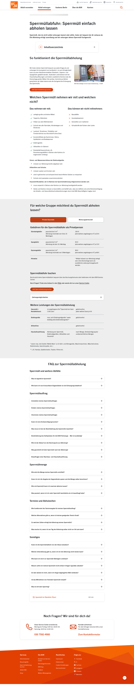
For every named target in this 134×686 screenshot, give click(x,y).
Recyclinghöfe (24, 664)
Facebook (78, 661)
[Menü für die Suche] (121, 8)
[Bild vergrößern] (102, 80)
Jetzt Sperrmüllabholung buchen (41, 90)
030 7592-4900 (43, 636)
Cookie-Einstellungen (62, 667)
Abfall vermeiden (27, 8)
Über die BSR (77, 8)
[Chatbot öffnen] (124, 678)
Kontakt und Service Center (44, 661)
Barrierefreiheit (60, 670)
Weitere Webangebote (44, 675)
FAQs (59, 284)
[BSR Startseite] (14, 5)
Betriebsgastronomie (44, 666)
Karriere (90, 8)
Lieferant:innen (37, 2)
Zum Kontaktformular (89, 636)
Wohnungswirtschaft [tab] (86, 220)
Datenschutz (59, 664)
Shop (21, 675)
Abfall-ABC (23, 672)
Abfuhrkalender (24, 661)
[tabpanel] (67, 289)
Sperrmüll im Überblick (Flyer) (44, 598)
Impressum (59, 661)
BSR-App (40, 669)
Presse (44, 2)
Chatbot (40, 672)
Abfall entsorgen (44, 8)
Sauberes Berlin (61, 8)
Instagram (78, 670)
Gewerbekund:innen (25, 2)
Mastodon (78, 676)
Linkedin (77, 673)
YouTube (77, 667)
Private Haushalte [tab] (48, 220)
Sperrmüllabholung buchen (26, 668)
